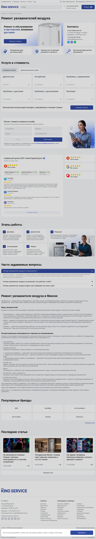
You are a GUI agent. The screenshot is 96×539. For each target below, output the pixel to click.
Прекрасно (82, 533)
